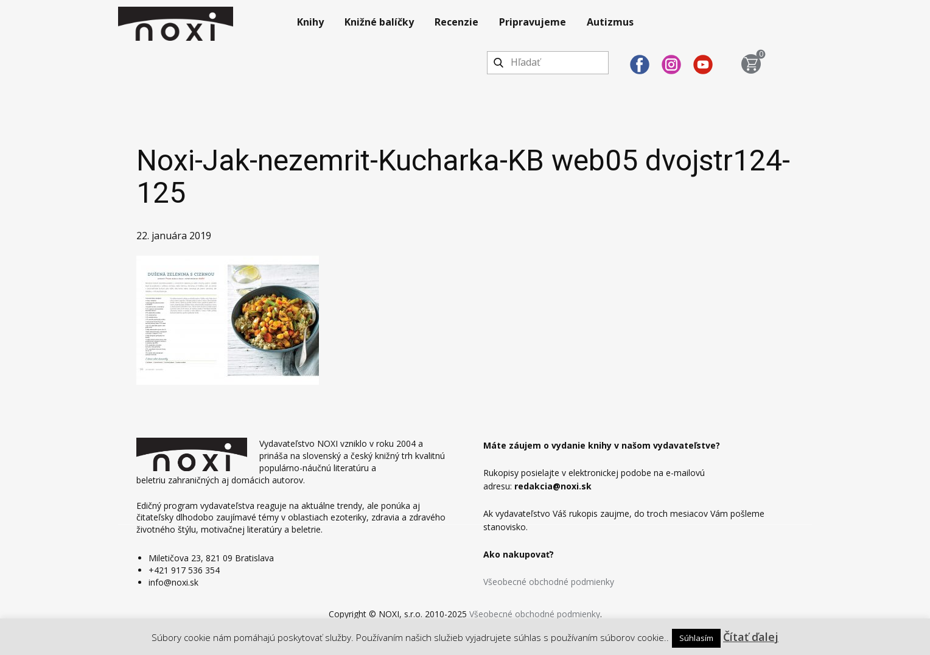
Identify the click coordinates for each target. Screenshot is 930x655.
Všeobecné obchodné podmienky (548, 581)
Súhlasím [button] (696, 637)
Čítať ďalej (750, 636)
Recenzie (456, 22)
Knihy (310, 22)
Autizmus (610, 22)
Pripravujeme (532, 22)
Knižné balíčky (379, 22)
